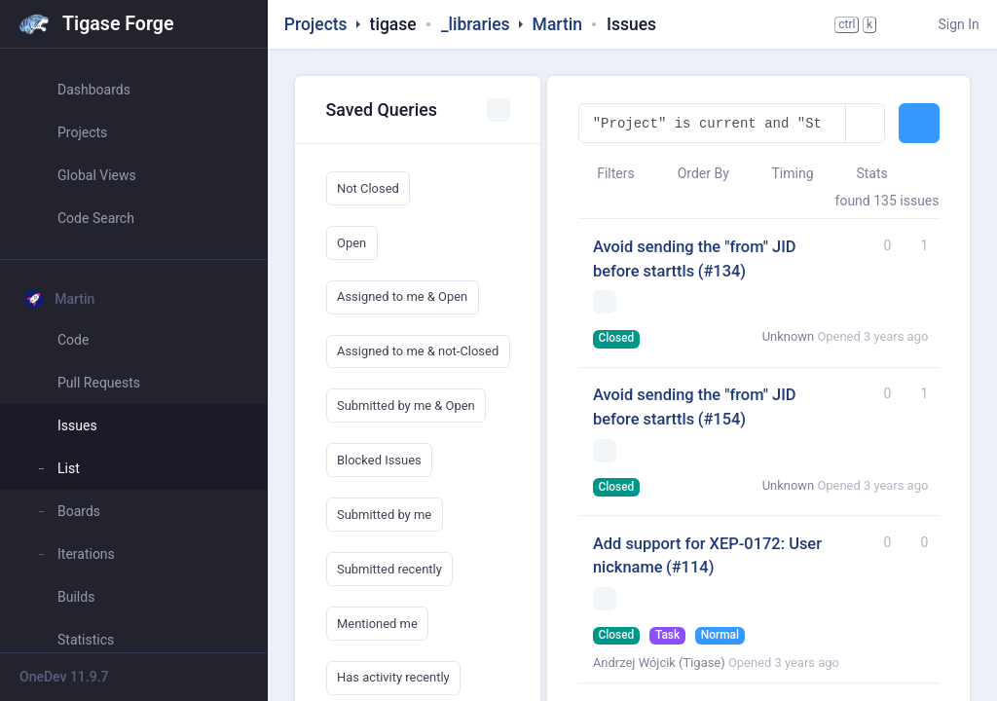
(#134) (722, 271)
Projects (316, 24)
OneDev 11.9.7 (64, 676)
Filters (606, 173)
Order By (693, 173)
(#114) (690, 567)
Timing (783, 173)
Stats (862, 173)
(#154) (722, 419)
